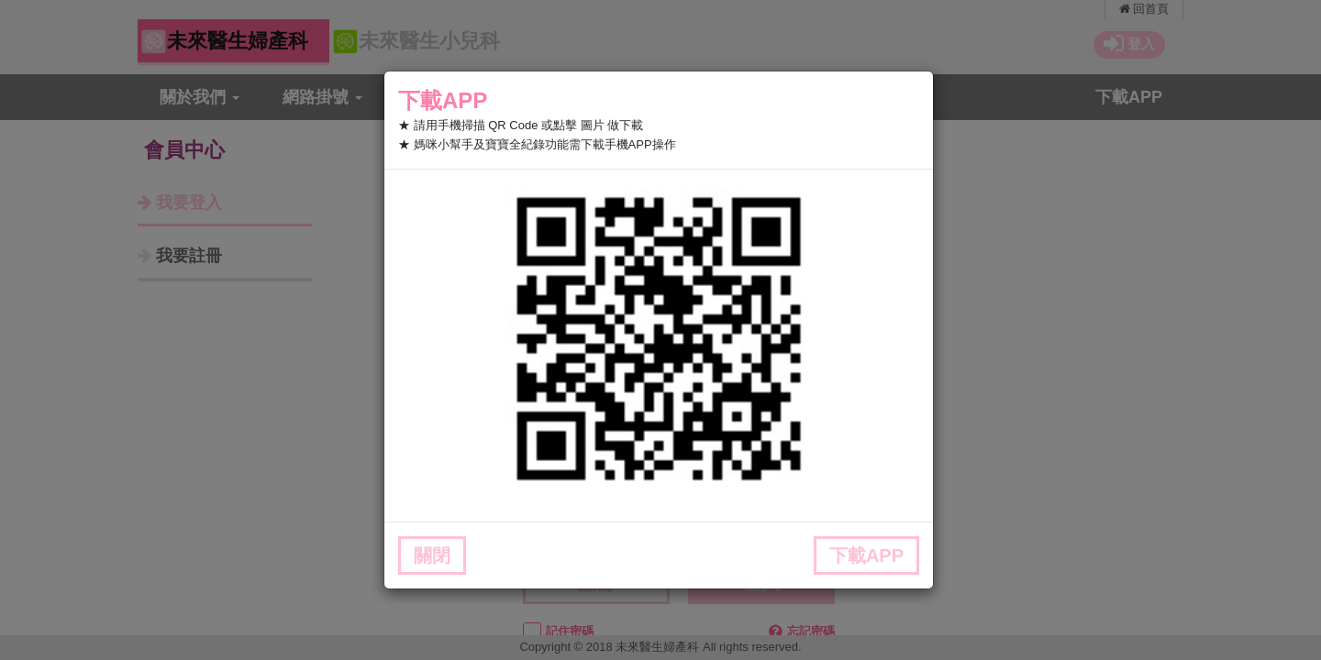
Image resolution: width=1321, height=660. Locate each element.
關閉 (432, 555)
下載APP (866, 555)
